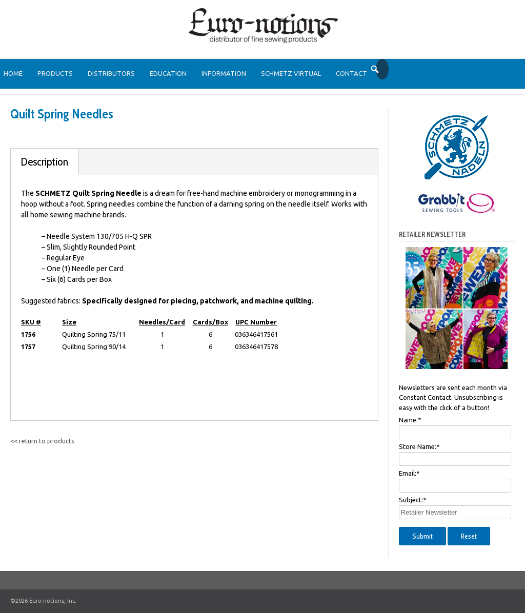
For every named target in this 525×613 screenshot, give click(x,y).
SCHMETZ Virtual (291, 73)
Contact (351, 73)
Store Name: (419, 446)
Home (13, 73)
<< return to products (42, 440)
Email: (409, 473)
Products (55, 73)
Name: (410, 419)
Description (44, 162)
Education (168, 73)
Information (223, 73)
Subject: (413, 499)
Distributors (111, 73)
